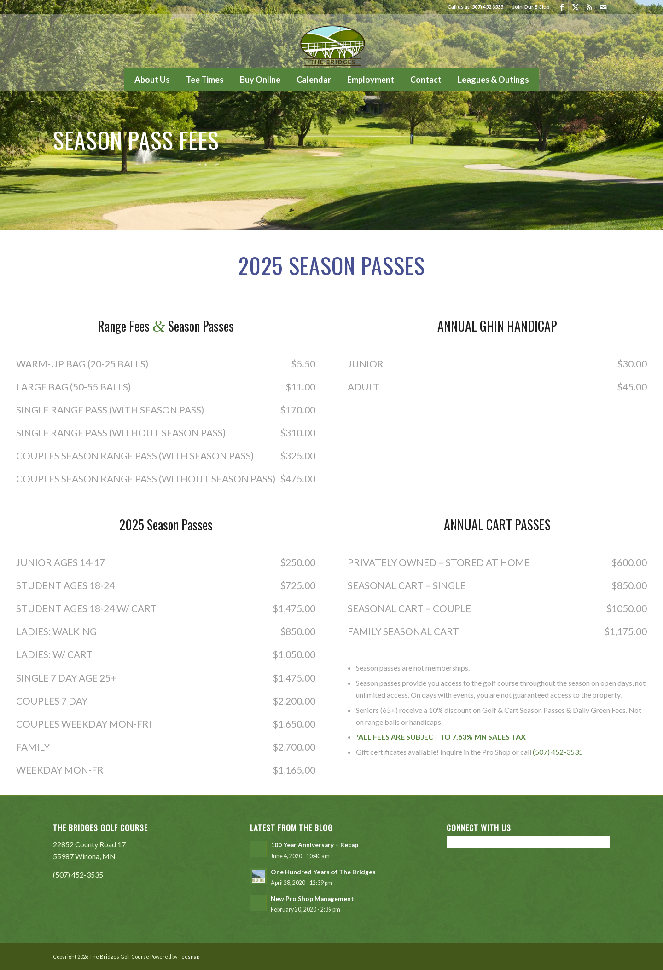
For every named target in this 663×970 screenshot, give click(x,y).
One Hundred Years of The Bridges (323, 872)
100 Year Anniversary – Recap (314, 845)
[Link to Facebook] (561, 7)
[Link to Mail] (603, 7)
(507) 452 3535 (486, 7)
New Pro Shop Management (312, 898)
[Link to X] (575, 7)
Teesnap (189, 956)
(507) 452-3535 (558, 751)
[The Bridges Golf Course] (331, 41)
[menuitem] (529, 7)
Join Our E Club (531, 7)
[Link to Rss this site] (589, 7)
